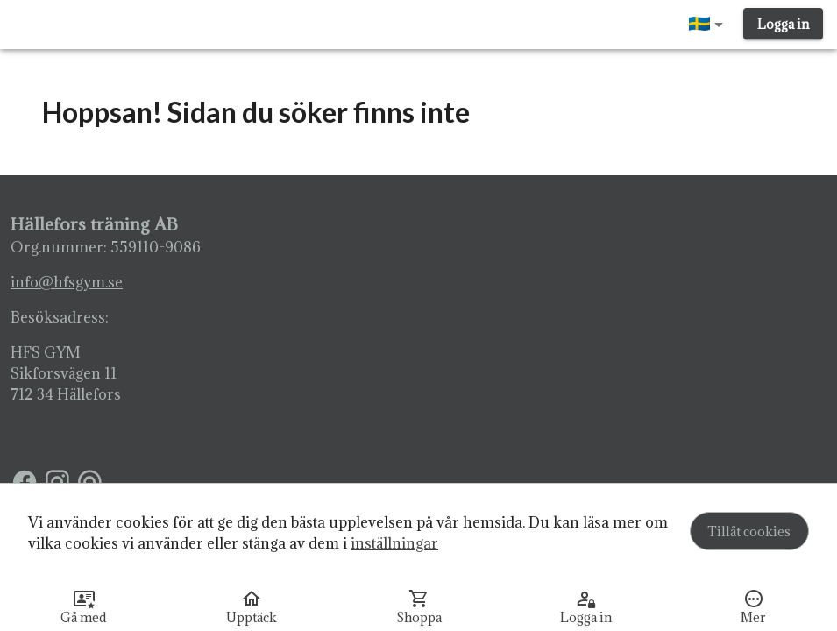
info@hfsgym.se (67, 282)
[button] (709, 24)
